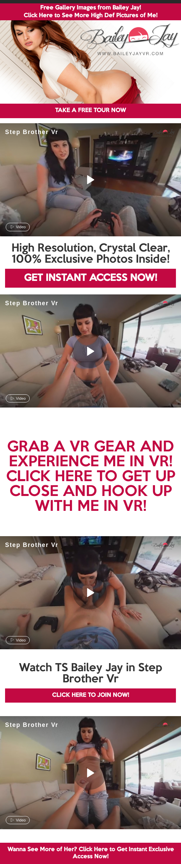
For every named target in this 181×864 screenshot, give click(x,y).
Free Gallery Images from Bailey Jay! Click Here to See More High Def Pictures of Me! (90, 11)
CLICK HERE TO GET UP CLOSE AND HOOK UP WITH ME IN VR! (90, 492)
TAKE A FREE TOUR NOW (90, 110)
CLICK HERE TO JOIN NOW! (90, 695)
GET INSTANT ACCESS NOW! (90, 278)
